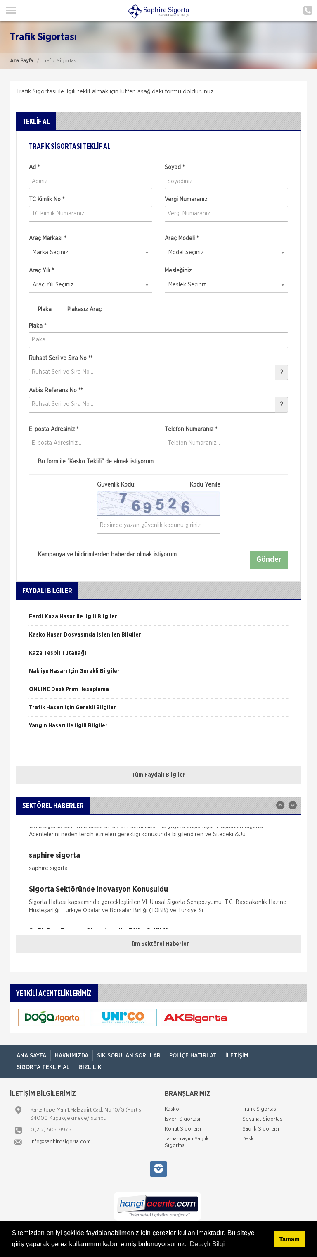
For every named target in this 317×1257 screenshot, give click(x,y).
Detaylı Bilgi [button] (207, 1243)
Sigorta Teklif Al (43, 1067)
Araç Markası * (47, 238)
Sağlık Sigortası (260, 1129)
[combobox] (90, 252)
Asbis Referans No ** (56, 391)
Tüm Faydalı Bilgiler (158, 775)
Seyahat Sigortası (263, 1119)
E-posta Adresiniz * (53, 429)
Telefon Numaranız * (191, 429)
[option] (158, 619)
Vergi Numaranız (186, 200)
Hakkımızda (71, 1056)
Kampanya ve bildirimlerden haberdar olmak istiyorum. (103, 554)
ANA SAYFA (31, 1056)
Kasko (172, 1109)
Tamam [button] (289, 1239)
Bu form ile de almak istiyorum (91, 461)
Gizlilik (90, 1067)
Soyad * (175, 167)
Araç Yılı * (41, 271)
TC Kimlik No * (46, 200)
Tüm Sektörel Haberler (158, 944)
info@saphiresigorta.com (61, 1142)
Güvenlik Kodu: (158, 485)
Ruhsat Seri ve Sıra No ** (60, 358)
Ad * (34, 167)
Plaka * (37, 326)
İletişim (236, 1056)
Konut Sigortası (183, 1129)
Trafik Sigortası (259, 1109)
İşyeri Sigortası (182, 1119)
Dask (248, 1139)
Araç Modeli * (182, 238)
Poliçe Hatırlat (193, 1056)
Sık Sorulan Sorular (129, 1056)
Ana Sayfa (21, 61)
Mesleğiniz (178, 271)
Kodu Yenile (205, 485)
